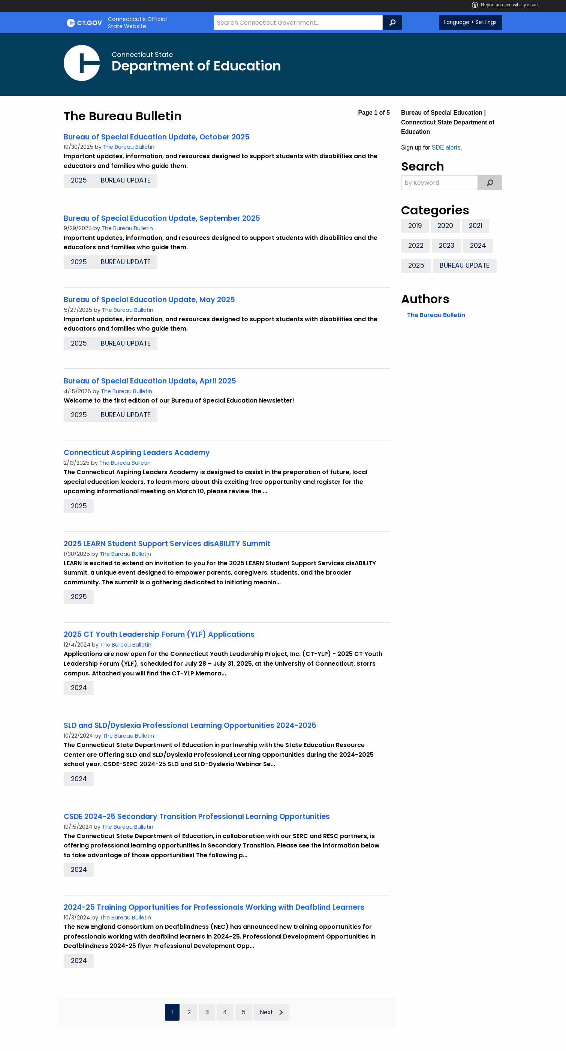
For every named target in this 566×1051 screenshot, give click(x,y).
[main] (283, 542)
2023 (446, 245)
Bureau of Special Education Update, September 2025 (162, 218)
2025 (79, 180)
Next (266, 1012)
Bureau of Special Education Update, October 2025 (157, 137)
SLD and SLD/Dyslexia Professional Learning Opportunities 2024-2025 (190, 725)
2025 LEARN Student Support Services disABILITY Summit (167, 544)
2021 (475, 225)
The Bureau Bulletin (128, 147)
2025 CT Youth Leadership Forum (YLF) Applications (159, 634)
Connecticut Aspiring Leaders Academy (137, 453)
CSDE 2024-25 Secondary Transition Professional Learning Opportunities (197, 816)
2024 (79, 687)
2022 (416, 245)
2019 (415, 225)
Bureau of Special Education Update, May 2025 (149, 300)
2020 (445, 225)
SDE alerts (446, 147)
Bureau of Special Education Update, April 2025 (150, 381)
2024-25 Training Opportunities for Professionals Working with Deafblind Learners (214, 907)
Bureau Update (126, 180)
